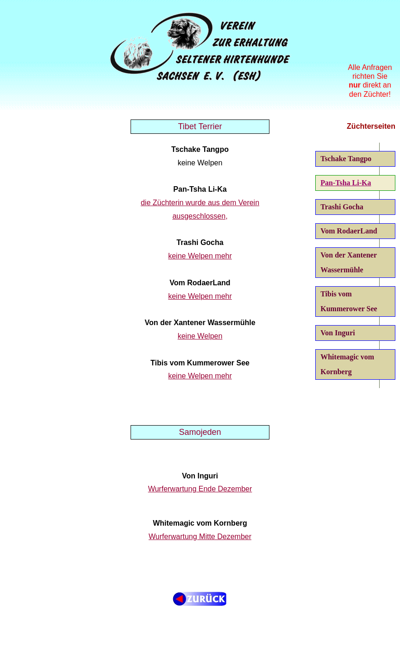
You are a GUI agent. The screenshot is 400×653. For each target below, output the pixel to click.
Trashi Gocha (341, 207)
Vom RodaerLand (348, 231)
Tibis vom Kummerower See (348, 301)
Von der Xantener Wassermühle (348, 262)
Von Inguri (337, 333)
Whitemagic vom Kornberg (347, 364)
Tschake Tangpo (345, 159)
